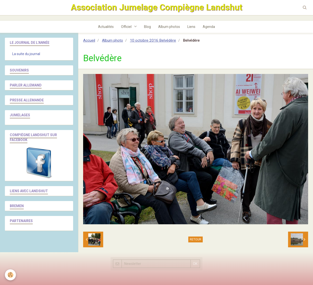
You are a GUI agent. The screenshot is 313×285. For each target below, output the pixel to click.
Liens (191, 27)
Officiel (126, 27)
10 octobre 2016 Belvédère (153, 40)
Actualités (106, 27)
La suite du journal (26, 54)
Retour (195, 239)
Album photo (112, 40)
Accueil (89, 40)
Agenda (209, 27)
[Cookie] (10, 274)
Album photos (169, 27)
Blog (147, 27)
